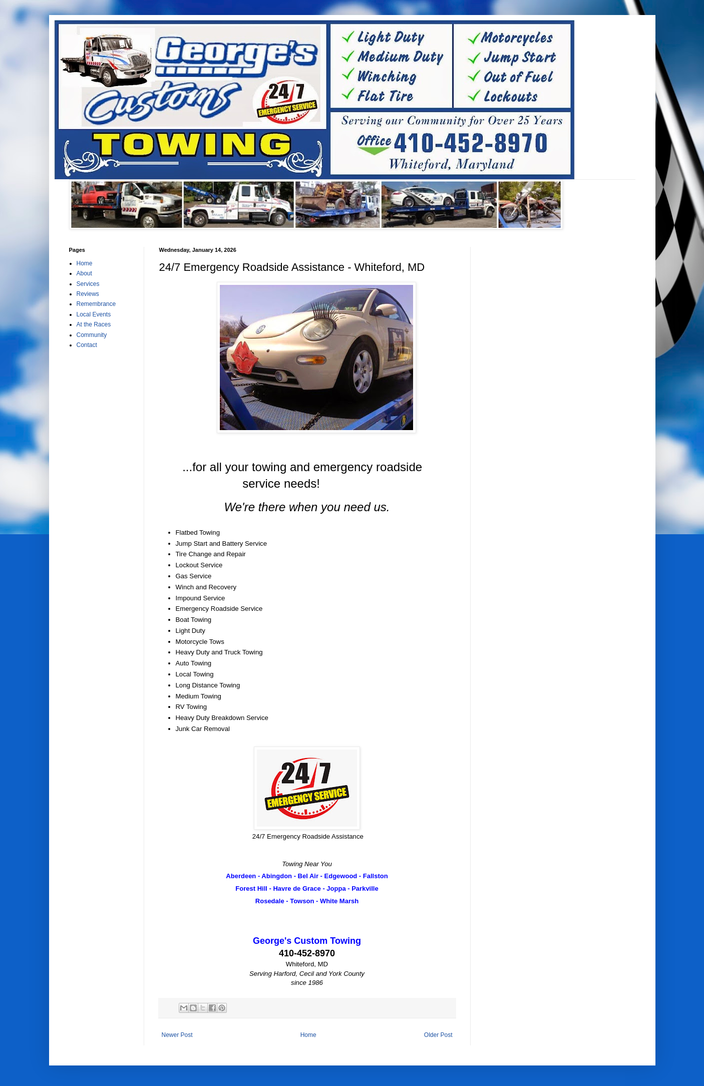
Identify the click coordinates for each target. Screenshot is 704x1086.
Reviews (88, 293)
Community (92, 334)
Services (88, 283)
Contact (87, 344)
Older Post (438, 1034)
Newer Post (177, 1034)
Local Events (94, 314)
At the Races (94, 324)
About (84, 273)
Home (308, 1034)
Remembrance (96, 303)
